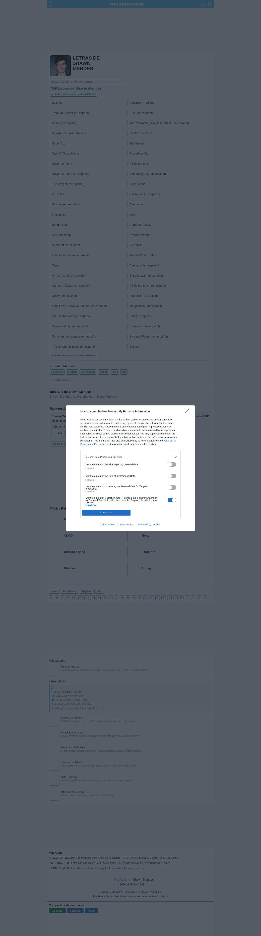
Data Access (126, 524)
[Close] (188, 412)
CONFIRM (106, 512)
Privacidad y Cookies (149, 524)
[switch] (172, 464)
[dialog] (130, 468)
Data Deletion (108, 524)
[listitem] (130, 457)
